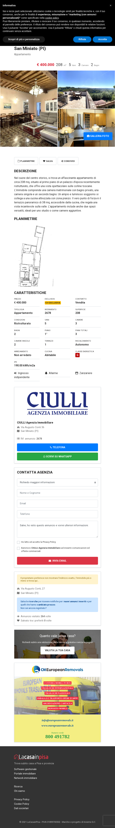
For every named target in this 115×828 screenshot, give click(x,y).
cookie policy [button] (52, 17)
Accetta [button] (102, 39)
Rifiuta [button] (82, 39)
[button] (110, 5)
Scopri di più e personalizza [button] (23, 39)
